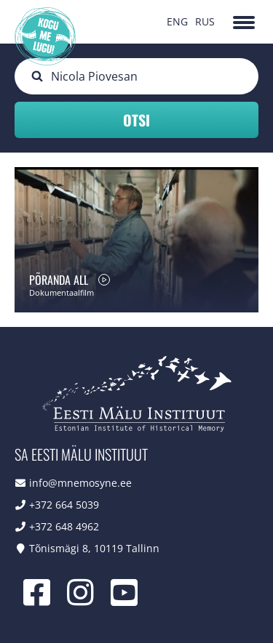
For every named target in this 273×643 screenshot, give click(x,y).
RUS (205, 21)
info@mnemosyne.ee (80, 483)
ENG (177, 21)
